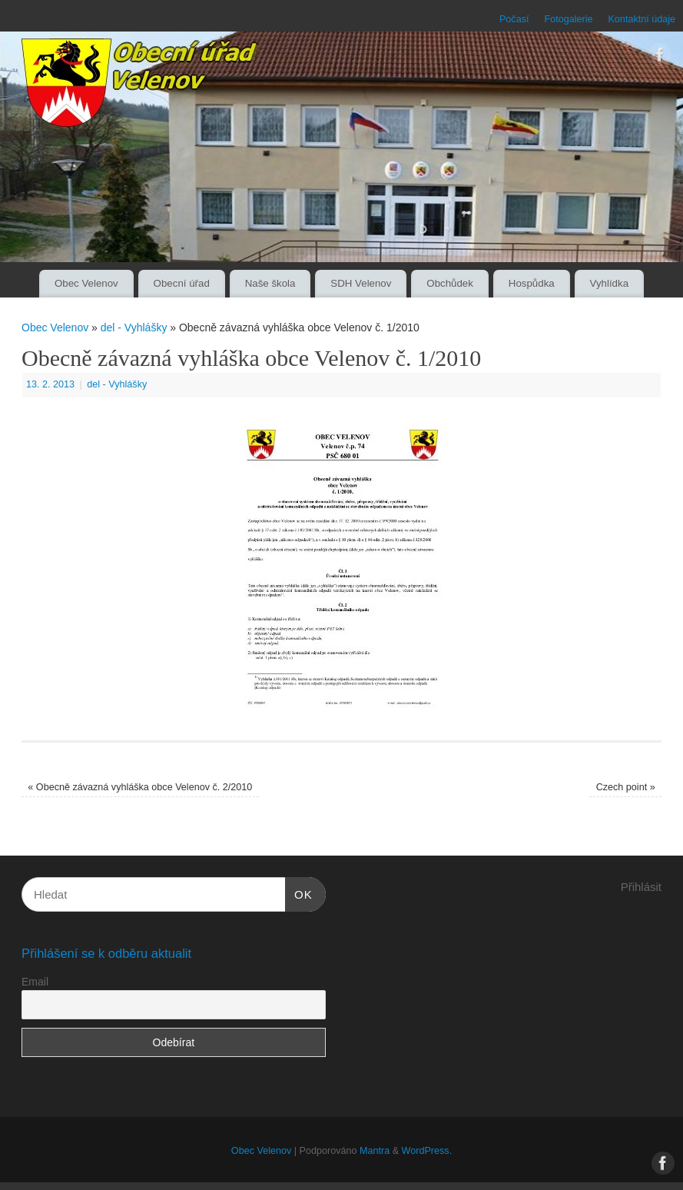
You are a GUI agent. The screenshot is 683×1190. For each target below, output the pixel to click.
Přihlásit (641, 886)
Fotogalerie (568, 19)
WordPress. (427, 1150)
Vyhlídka (609, 283)
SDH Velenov (360, 283)
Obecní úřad (182, 283)
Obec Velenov (86, 283)
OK (299, 892)
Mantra (375, 1150)
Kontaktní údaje (641, 19)
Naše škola (270, 283)
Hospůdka (532, 283)
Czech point (625, 787)
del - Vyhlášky (134, 327)
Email (35, 982)
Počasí (514, 19)
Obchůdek (449, 283)
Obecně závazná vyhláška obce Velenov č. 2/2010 (140, 787)
